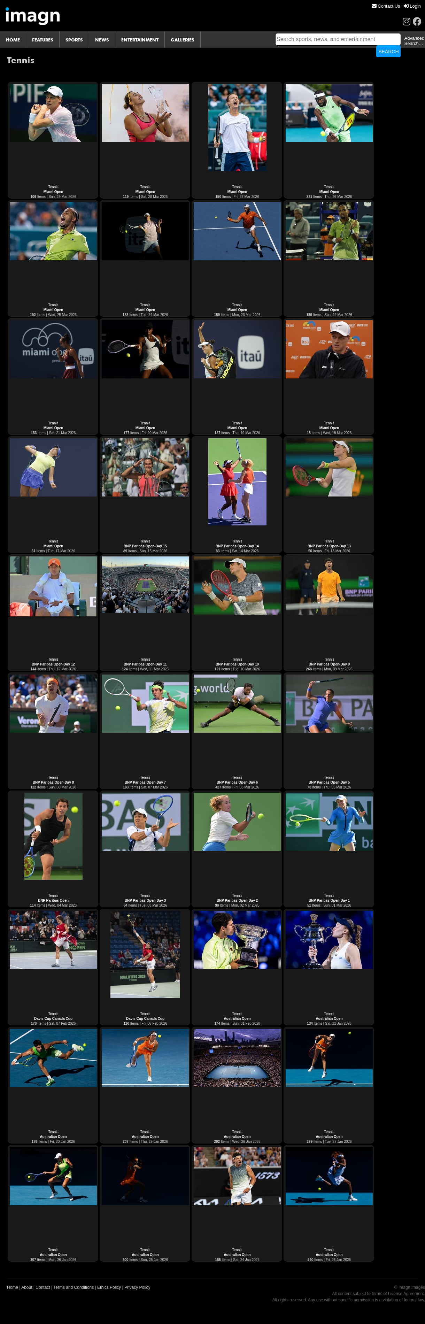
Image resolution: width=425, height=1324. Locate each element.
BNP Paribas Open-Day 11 (145, 664)
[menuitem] (386, 6)
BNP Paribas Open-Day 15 (145, 546)
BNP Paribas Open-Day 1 (329, 900)
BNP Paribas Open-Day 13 (329, 546)
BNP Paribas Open (53, 900)
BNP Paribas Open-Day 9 (329, 664)
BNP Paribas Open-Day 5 (329, 782)
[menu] (396, 6)
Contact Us (386, 6)
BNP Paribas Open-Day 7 (145, 782)
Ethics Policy (109, 1287)
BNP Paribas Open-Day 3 (145, 900)
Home (12, 1287)
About (26, 1287)
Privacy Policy (137, 1287)
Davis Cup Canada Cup (53, 1019)
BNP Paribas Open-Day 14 (237, 546)
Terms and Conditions (73, 1287)
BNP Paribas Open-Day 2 (237, 900)
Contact (43, 1287)
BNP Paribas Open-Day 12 (53, 664)
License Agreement (406, 1293)
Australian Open (237, 1019)
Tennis (53, 187)
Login (412, 6)
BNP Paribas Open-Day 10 (237, 664)
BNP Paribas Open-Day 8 (53, 782)
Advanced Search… (414, 41)
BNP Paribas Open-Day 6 (237, 782)
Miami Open (53, 192)
